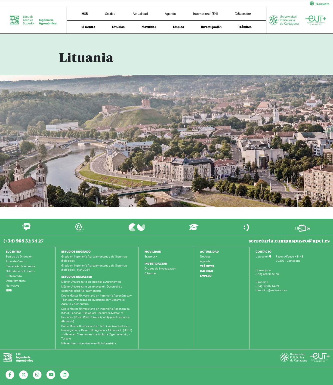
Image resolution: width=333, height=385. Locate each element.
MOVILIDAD (153, 251)
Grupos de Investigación (160, 268)
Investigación (211, 27)
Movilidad (149, 27)
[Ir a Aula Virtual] (193, 229)
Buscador (243, 13)
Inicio (62, 38)
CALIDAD (206, 271)
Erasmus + (88, 38)
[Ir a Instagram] (37, 374)
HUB (85, 13)
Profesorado (14, 275)
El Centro (88, 27)
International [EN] (205, 13)
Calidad (110, 13)
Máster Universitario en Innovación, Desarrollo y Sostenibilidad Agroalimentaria (91, 288)
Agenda (170, 13)
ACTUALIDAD (209, 251)
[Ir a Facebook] (10, 374)
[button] (251, 3)
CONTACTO (263, 251)
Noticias (205, 256)
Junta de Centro (16, 261)
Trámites (245, 27)
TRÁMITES (207, 266)
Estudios (118, 27)
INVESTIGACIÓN (156, 263)
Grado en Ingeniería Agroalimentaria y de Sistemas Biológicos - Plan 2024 (94, 267)
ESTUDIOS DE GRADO (76, 251)
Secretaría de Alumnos (20, 266)
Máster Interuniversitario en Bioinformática (88, 343)
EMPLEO (206, 275)
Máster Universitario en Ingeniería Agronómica (91, 281)
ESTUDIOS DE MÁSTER (76, 276)
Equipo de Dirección (19, 256)
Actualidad (140, 13)
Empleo (178, 27)
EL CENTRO (13, 251)
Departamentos (16, 280)
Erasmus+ (151, 256)
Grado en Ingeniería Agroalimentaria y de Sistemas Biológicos (94, 258)
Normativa (12, 285)
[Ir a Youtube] (51, 374)
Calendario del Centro (20, 271)
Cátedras (150, 273)
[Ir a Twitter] (23, 374)
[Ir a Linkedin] (64, 374)
